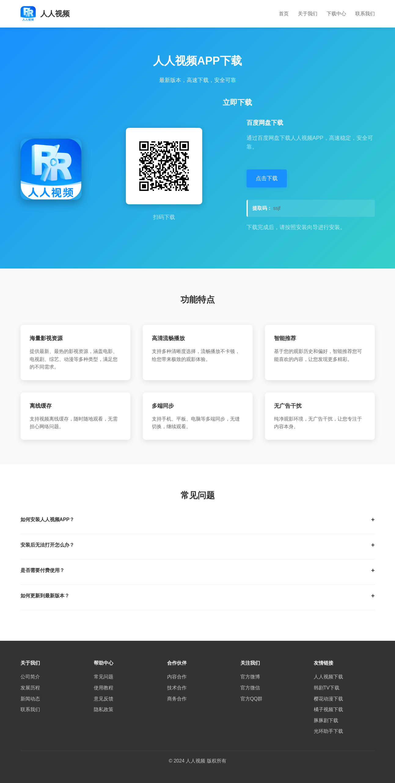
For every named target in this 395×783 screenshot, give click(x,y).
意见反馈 (103, 698)
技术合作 (177, 687)
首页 (284, 13)
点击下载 (267, 178)
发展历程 (30, 687)
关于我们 (307, 13)
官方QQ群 (251, 698)
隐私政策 (103, 709)
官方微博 (250, 676)
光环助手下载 (328, 731)
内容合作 (177, 676)
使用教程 (103, 687)
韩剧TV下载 (326, 687)
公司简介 (30, 676)
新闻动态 (30, 698)
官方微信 (250, 687)
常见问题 (103, 676)
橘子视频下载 (328, 709)
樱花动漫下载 (328, 698)
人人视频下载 (328, 676)
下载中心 (336, 13)
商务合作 (177, 698)
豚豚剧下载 (326, 720)
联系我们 (365, 13)
